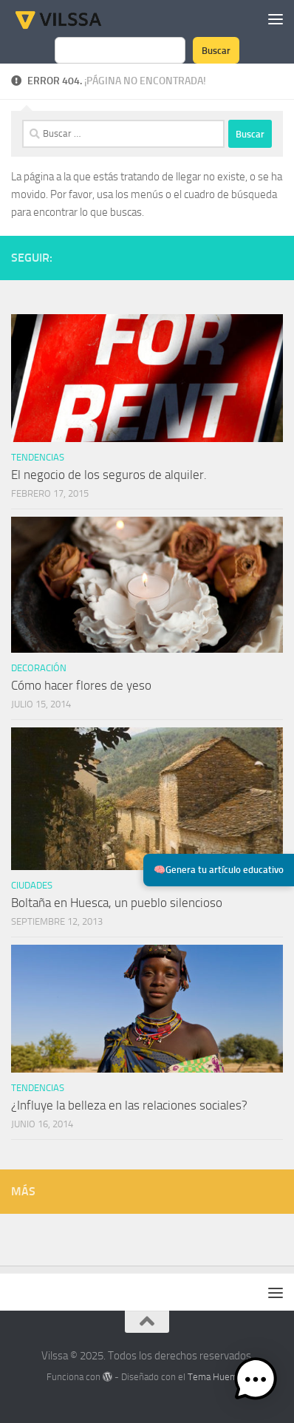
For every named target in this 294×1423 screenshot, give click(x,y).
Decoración (38, 667)
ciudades (31, 885)
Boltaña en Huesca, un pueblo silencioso (116, 902)
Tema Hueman (217, 1376)
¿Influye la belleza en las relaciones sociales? (129, 1105)
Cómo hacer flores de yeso (81, 685)
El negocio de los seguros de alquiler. (109, 474)
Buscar (216, 50)
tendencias (37, 457)
